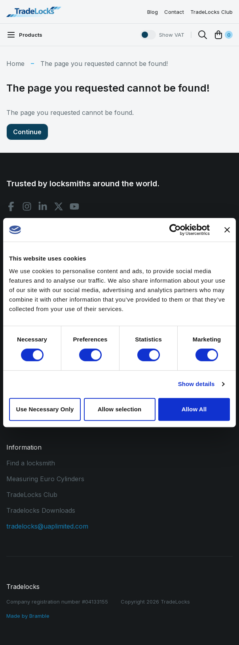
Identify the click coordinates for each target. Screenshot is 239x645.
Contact (174, 12)
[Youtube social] (74, 206)
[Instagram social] (27, 206)
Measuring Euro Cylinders (45, 479)
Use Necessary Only (45, 409)
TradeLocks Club (211, 12)
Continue (27, 132)
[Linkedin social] (42, 206)
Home (15, 64)
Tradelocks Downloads (40, 510)
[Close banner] (227, 229)
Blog (152, 12)
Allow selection (120, 409)
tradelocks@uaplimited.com (47, 526)
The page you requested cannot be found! (104, 64)
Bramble (39, 616)
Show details (196, 384)
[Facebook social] (11, 206)
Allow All (194, 409)
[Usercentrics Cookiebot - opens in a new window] (175, 230)
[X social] (58, 206)
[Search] (202, 34)
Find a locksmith (30, 463)
